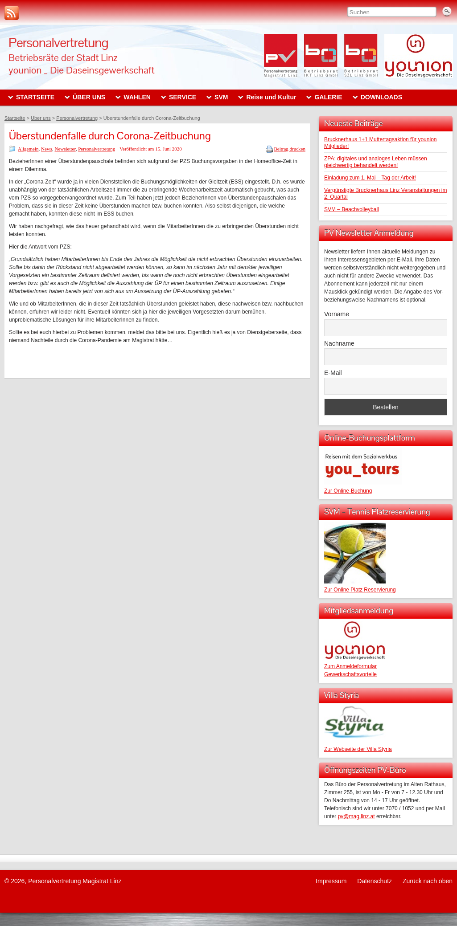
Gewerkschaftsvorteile (350, 674)
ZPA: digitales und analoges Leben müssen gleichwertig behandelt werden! (375, 161)
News (46, 148)
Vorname (336, 314)
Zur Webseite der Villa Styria (358, 749)
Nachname (339, 343)
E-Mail (333, 372)
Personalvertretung (58, 42)
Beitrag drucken (289, 148)
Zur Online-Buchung (348, 491)
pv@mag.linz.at (356, 816)
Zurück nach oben (428, 881)
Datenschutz (374, 881)
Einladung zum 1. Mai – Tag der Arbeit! (370, 178)
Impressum (331, 881)
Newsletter (65, 148)
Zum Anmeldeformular (350, 666)
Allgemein (28, 148)
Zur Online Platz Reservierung (360, 590)
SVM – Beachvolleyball (351, 209)
